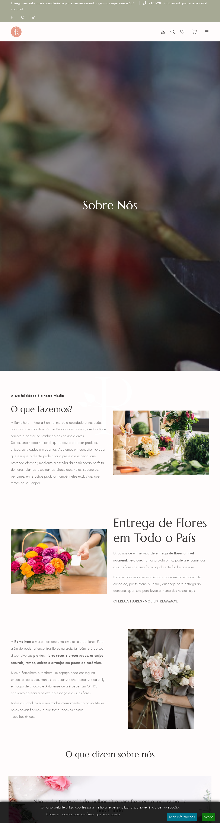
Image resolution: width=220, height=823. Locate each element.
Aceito (208, 816)
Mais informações (182, 816)
